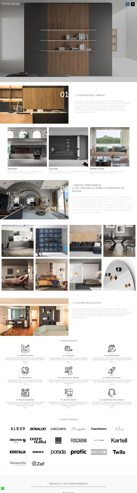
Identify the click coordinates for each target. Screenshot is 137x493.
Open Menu (133, 4)
